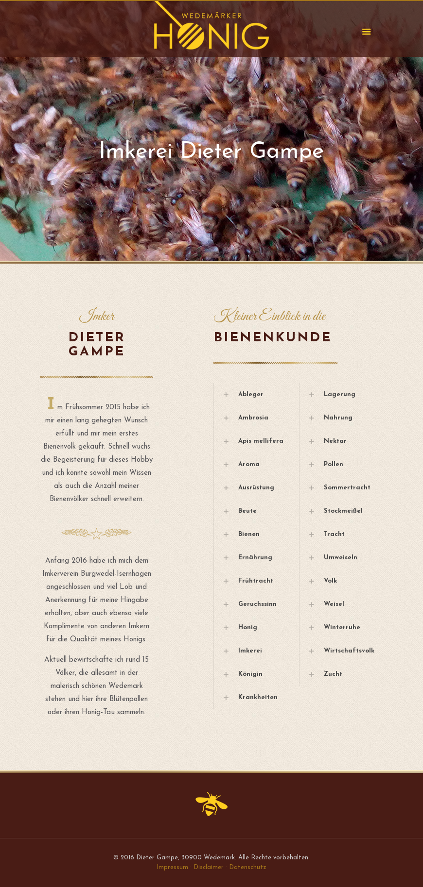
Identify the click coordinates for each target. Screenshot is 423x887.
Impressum (172, 867)
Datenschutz (247, 867)
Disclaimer (209, 867)
